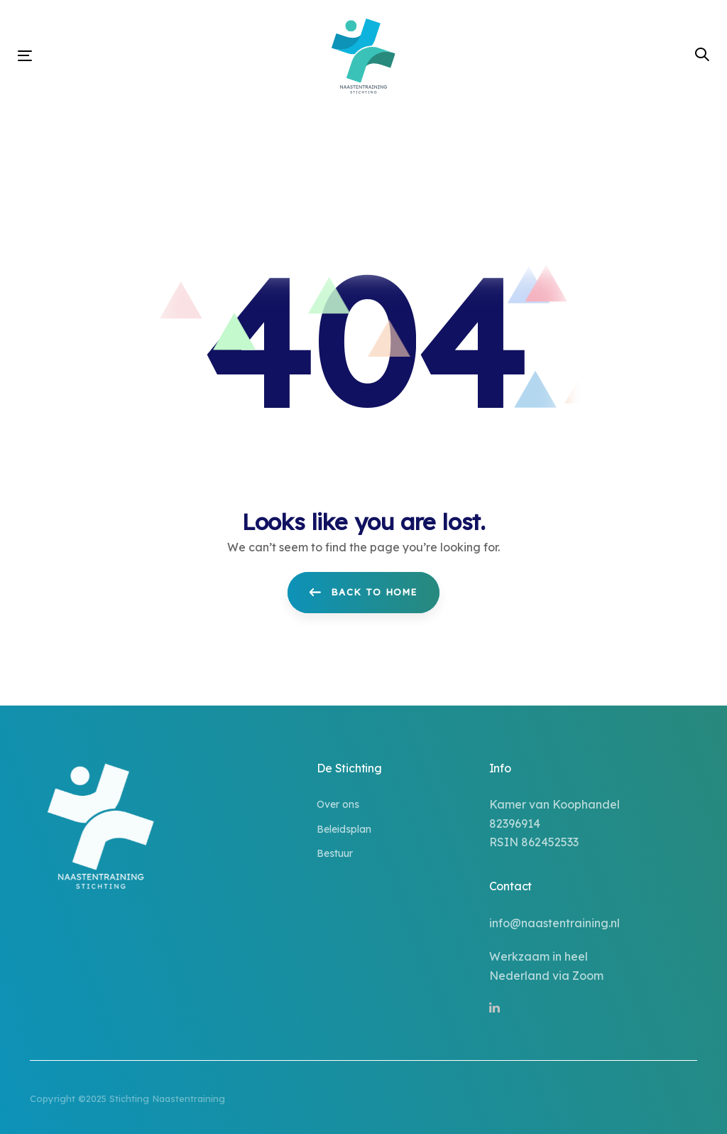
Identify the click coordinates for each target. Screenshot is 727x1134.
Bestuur (335, 853)
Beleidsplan (344, 829)
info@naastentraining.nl (554, 923)
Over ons (338, 804)
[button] (702, 55)
